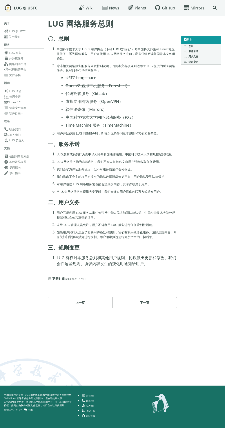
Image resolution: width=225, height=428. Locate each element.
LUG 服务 (12, 55)
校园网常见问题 (16, 162)
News (108, 8)
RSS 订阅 (90, 408)
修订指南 (12, 179)
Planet (135, 8)
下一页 (145, 363)
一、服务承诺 (192, 53)
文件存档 (12, 77)
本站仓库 (90, 413)
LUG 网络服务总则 (80, 23)
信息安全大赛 (15, 111)
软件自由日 (14, 117)
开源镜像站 (14, 61)
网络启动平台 (15, 66)
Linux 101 (13, 106)
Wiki (84, 8)
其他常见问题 (15, 168)
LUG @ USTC (25, 8)
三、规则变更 (192, 65)
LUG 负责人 (14, 145)
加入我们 (12, 140)
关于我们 (12, 38)
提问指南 (12, 174)
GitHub (162, 8)
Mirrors (192, 8)
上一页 (80, 363)
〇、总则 (189, 47)
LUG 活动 (12, 95)
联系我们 (12, 134)
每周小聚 (12, 100)
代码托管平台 (15, 72)
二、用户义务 (192, 59)
